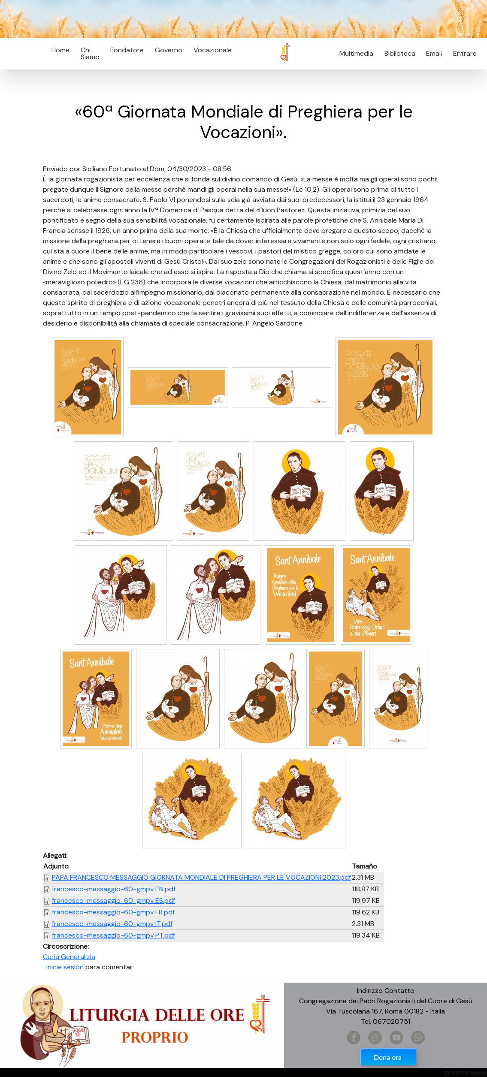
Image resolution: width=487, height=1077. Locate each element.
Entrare (465, 53)
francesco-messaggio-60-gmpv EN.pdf (113, 888)
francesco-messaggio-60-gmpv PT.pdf (113, 935)
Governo (168, 49)
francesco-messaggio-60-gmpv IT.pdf (112, 923)
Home (60, 49)
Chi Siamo (90, 53)
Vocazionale (213, 49)
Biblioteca (399, 53)
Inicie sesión (65, 966)
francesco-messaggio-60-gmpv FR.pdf (113, 912)
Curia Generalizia (69, 956)
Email (432, 53)
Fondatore (127, 49)
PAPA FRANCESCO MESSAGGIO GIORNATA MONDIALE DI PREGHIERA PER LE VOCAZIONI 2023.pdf (201, 877)
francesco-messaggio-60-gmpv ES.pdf (113, 900)
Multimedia (356, 53)
